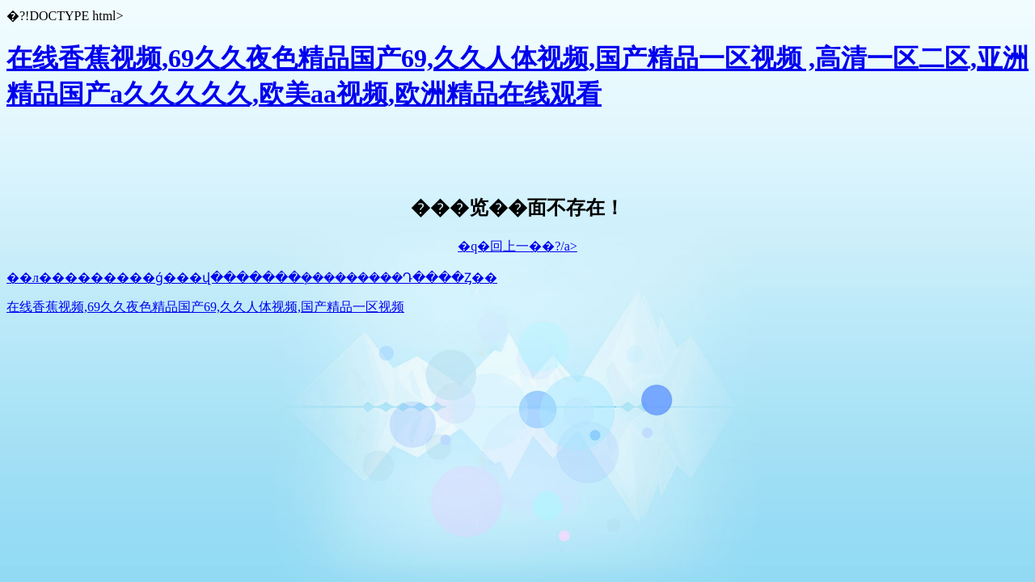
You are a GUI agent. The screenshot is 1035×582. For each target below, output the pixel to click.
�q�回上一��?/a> (517, 246)
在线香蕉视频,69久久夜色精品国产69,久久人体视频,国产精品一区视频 (205, 307)
